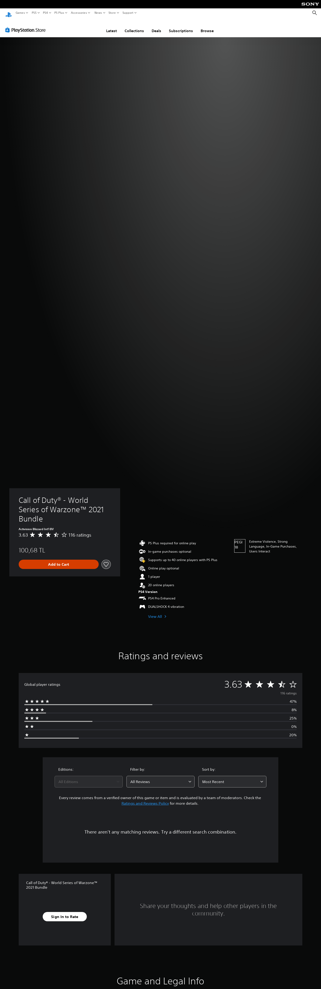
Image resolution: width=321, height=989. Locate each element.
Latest (111, 26)
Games (20, 13)
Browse (207, 26)
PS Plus (59, 13)
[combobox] (89, 777)
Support (128, 13)
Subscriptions (181, 26)
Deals (156, 26)
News (98, 13)
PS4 (45, 13)
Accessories (79, 13)
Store (112, 13)
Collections (134, 26)
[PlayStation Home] (9, 12)
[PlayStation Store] (27, 25)
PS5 (34, 13)
